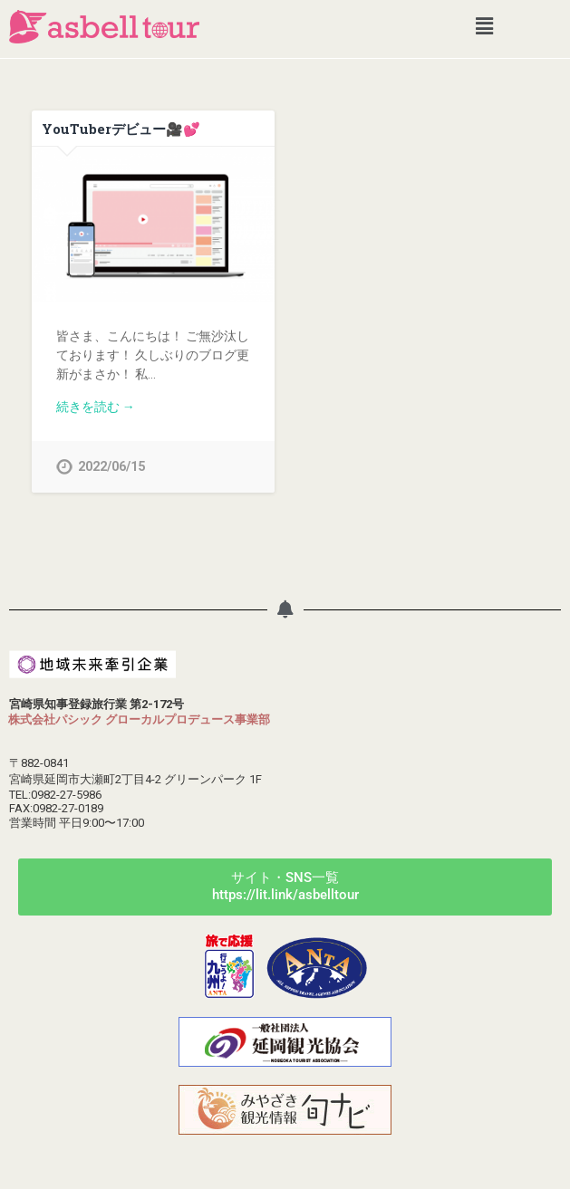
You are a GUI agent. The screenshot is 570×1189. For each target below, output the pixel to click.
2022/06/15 (111, 467)
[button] (484, 26)
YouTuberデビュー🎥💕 (121, 129)
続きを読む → (95, 406)
